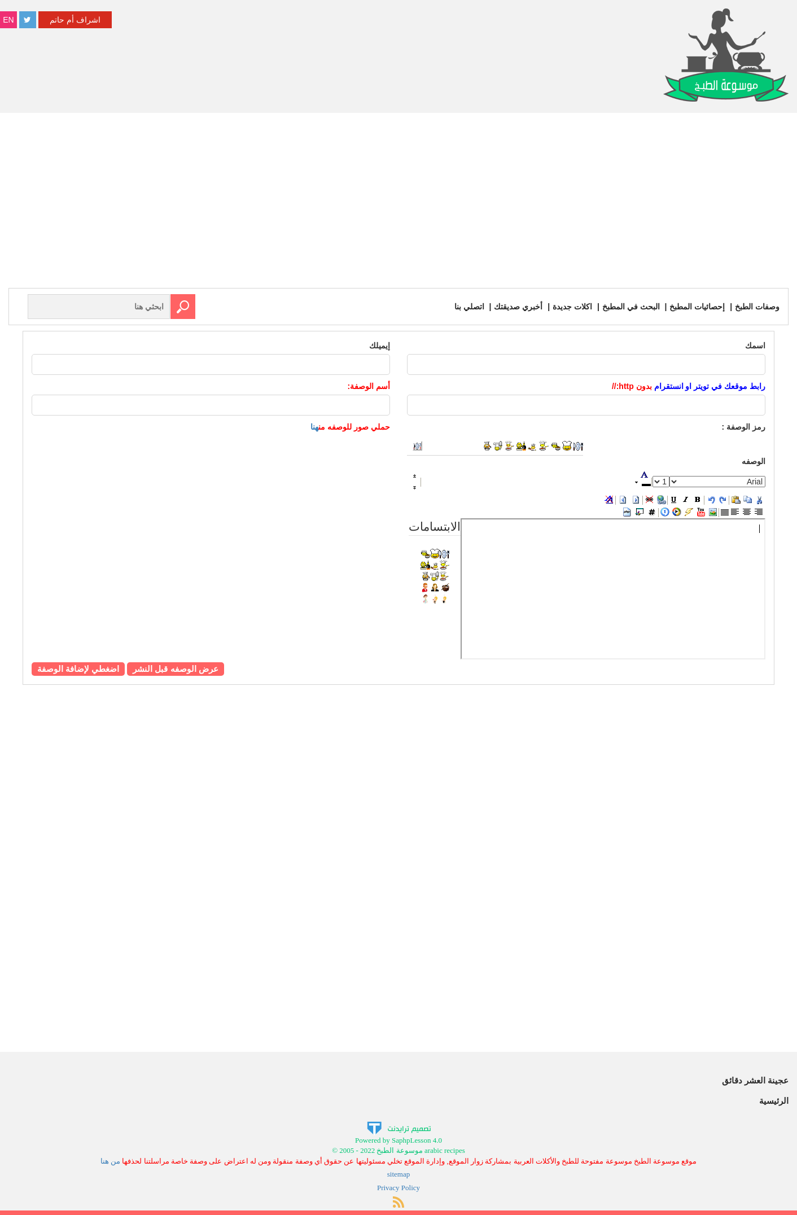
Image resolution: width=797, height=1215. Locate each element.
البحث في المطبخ (631, 306)
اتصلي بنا (469, 306)
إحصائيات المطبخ (697, 306)
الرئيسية (774, 1100)
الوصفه (753, 461)
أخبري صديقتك (518, 306)
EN (8, 19)
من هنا (110, 1161)
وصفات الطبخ (757, 306)
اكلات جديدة (572, 306)
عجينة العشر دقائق (755, 1080)
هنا (314, 426)
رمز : (743, 426)
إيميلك (379, 345)
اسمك (755, 345)
